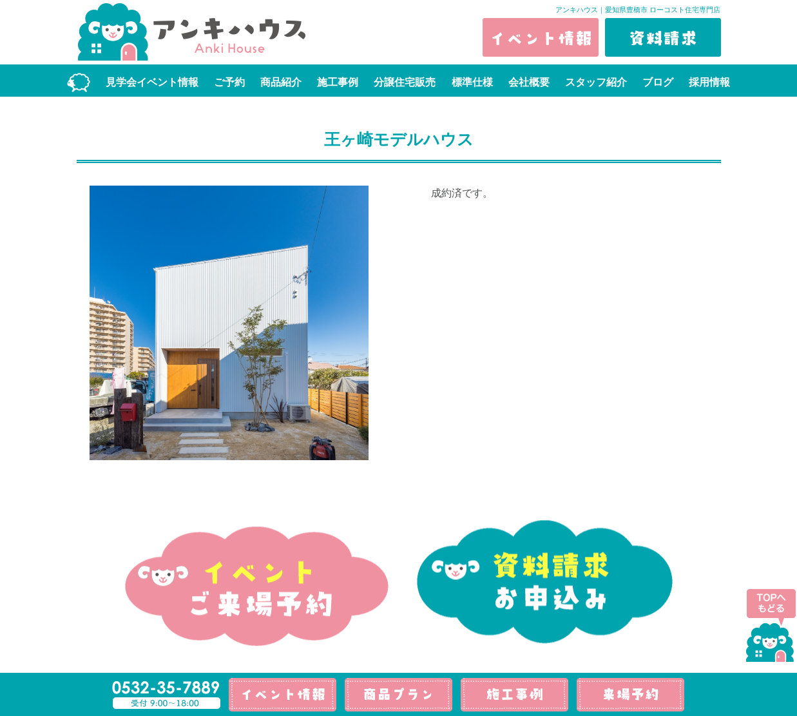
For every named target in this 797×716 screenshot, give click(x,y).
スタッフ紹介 (596, 82)
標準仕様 (472, 82)
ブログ (657, 82)
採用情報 (709, 82)
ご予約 (229, 82)
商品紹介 (281, 82)
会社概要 (529, 82)
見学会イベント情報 (152, 82)
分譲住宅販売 (405, 82)
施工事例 (337, 82)
